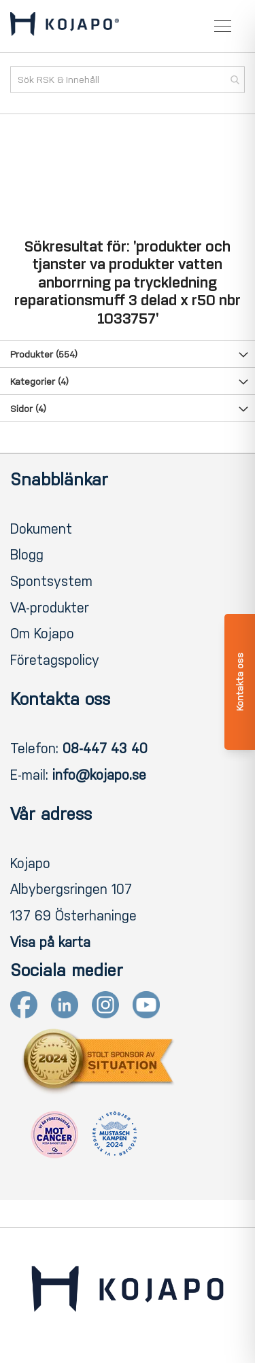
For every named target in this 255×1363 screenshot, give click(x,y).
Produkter (44, 354)
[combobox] (127, 79)
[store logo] (64, 26)
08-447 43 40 (105, 748)
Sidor (28, 409)
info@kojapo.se (99, 775)
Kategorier (39, 381)
